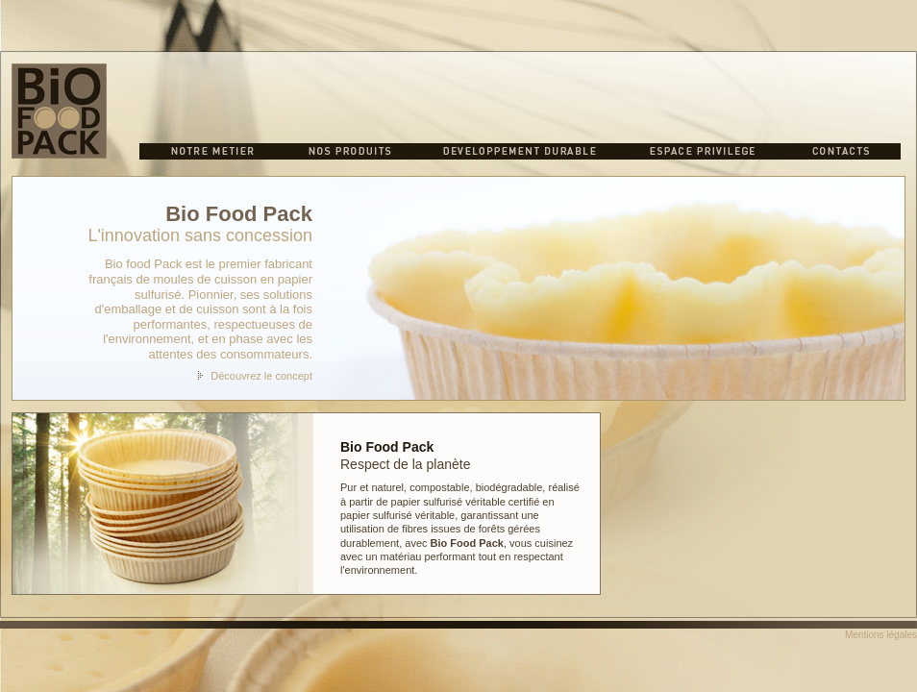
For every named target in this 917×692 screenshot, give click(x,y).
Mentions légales (881, 635)
